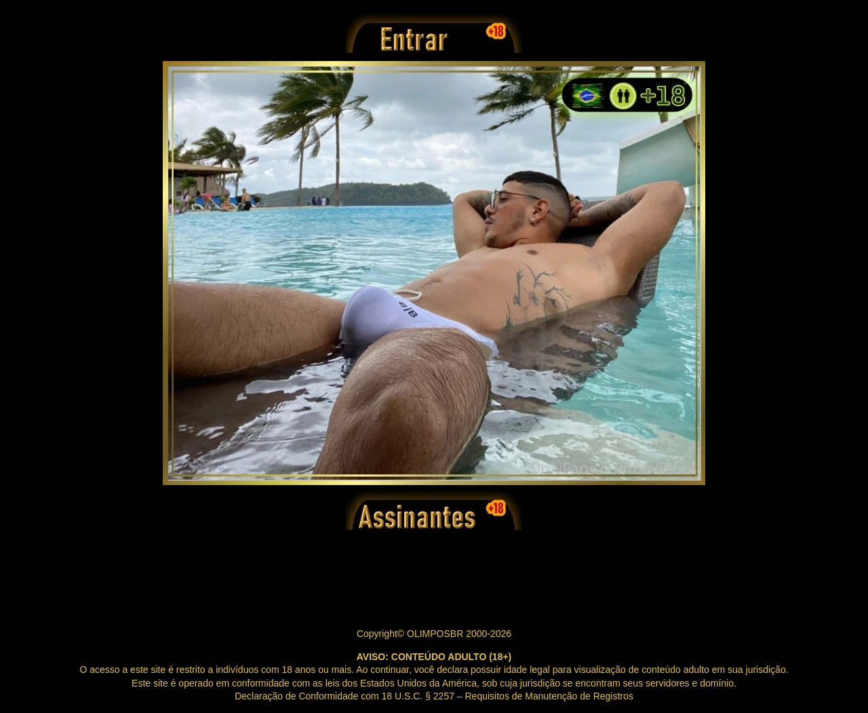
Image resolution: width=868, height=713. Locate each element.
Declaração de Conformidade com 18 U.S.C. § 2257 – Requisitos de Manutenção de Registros (434, 696)
